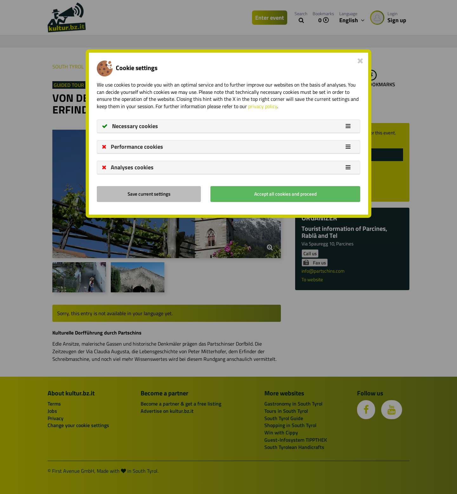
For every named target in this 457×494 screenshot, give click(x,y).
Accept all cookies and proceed (285, 194)
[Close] (360, 60)
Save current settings (149, 194)
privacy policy (262, 106)
